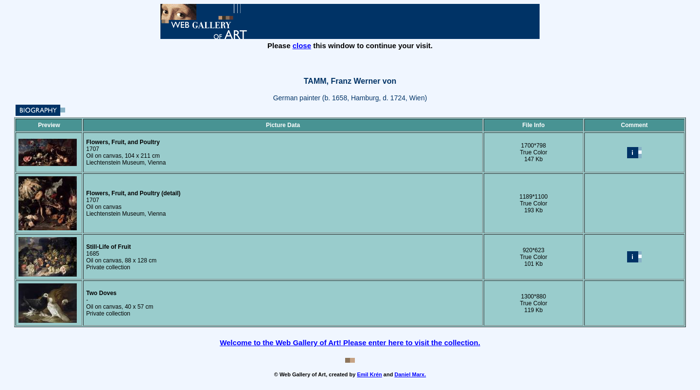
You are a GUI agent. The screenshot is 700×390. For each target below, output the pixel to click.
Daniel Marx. (410, 374)
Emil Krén (369, 374)
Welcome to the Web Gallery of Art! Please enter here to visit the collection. (350, 342)
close (302, 45)
